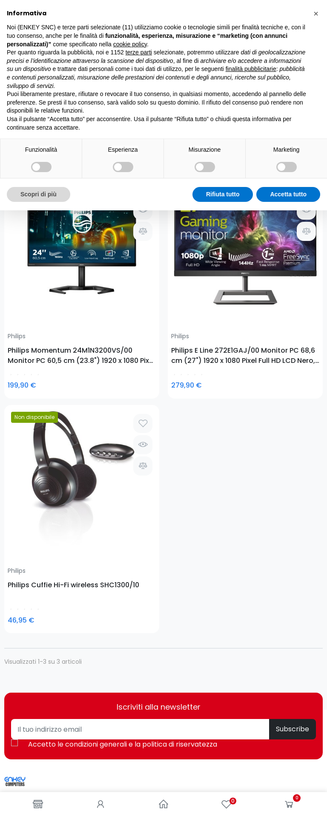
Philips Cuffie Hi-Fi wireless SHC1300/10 (201, 273)
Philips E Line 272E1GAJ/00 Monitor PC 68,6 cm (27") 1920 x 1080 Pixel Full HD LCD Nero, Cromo (118, 273)
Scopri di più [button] (38, 801)
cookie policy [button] (130, 651)
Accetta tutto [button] (288, 801)
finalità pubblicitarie (251, 676)
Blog (10, 606)
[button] (316, 621)
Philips (17, 254)
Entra (175, 606)
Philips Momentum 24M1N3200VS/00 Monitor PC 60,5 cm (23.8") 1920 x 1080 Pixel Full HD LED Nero (39, 273)
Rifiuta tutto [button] (223, 801)
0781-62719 (59, 499)
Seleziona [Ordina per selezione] (300, 140)
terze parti (139, 660)
